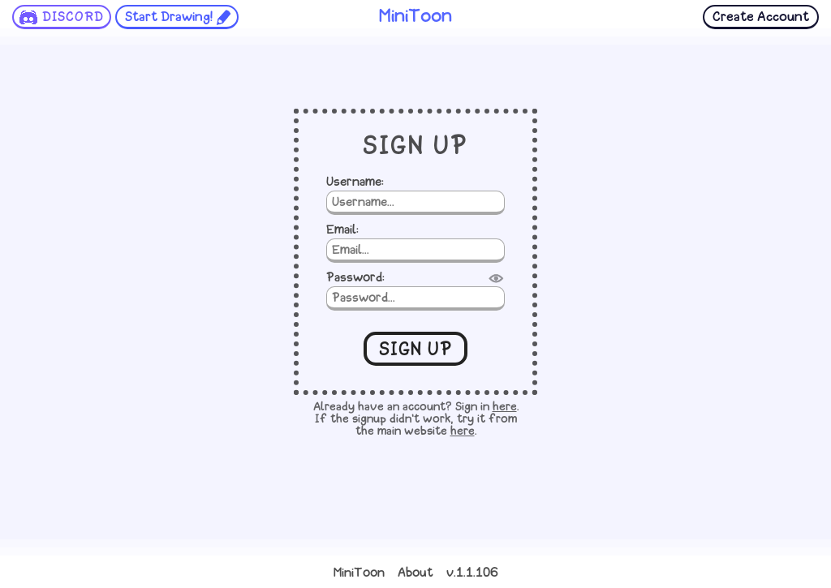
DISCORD (73, 17)
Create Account (761, 17)
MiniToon (359, 573)
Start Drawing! (169, 17)
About (415, 573)
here (505, 407)
